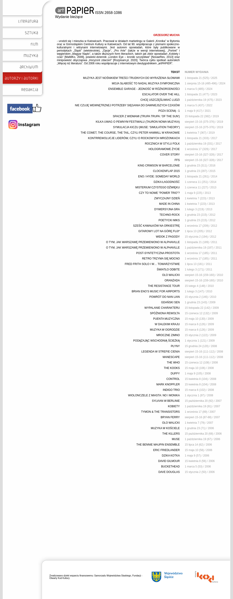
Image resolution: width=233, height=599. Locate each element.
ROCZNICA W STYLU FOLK (162, 143)
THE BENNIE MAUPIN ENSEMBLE (158, 444)
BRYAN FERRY (170, 417)
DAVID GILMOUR (169, 461)
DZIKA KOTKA (171, 455)
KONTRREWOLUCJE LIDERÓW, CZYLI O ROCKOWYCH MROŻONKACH (134, 138)
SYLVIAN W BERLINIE (166, 400)
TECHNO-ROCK (170, 214)
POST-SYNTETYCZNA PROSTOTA (158, 253)
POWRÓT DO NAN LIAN (164, 296)
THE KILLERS (171, 433)
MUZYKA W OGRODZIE (165, 329)
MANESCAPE (171, 357)
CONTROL (173, 379)
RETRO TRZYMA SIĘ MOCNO (161, 258)
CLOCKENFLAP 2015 (166, 171)
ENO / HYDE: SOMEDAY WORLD (159, 176)
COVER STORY (170, 154)
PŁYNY (175, 346)
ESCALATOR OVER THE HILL (161, 94)
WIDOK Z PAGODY (168, 236)
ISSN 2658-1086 (88, 13)
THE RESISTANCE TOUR (164, 286)
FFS (177, 160)
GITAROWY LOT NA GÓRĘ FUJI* (159, 231)
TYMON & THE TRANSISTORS (160, 411)
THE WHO (173, 362)
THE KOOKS (172, 368)
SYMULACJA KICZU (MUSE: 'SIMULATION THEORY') (146, 127)
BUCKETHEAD (170, 466)
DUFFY (175, 373)
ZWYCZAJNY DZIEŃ (167, 198)
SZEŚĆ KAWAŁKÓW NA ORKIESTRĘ (156, 225)
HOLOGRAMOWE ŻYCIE (164, 149)
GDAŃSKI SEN (170, 302)
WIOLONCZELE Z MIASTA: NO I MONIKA (154, 395)
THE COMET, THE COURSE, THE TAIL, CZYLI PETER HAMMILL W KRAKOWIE (130, 132)
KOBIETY (174, 406)
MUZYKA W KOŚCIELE (165, 428)
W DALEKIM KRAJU (167, 324)
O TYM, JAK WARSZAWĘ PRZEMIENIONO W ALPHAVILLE (143, 242)
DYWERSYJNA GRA (167, 209)
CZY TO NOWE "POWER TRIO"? (159, 192)
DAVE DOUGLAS (169, 472)
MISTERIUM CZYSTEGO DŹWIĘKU (157, 187)
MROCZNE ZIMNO (168, 335)
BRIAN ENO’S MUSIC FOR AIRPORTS (156, 291)
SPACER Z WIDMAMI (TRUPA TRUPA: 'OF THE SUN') (146, 116)
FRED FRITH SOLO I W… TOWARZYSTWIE (152, 264)
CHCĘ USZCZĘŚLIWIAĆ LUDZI (160, 99)
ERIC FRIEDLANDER (166, 450)
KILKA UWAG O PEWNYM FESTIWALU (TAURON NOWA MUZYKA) (138, 121)
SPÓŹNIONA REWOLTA (165, 313)
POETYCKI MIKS (169, 220)
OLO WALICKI (171, 275)
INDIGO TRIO (171, 390)
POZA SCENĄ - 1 (169, 110)
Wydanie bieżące (69, 17)
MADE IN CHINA (169, 203)
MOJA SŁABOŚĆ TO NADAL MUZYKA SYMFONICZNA (146, 83)
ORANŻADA (172, 280)
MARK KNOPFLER (168, 384)
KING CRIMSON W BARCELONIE (159, 165)
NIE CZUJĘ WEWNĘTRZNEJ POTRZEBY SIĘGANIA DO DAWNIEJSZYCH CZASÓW (127, 105)
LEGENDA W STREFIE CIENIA (160, 351)
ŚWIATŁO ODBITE (168, 269)
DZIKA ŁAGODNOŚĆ (167, 182)
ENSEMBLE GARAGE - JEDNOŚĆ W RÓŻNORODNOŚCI (144, 89)
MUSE (176, 439)
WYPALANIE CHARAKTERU (162, 307)
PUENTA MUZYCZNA (166, 318)
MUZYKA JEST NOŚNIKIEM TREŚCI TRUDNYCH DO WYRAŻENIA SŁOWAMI (131, 78)
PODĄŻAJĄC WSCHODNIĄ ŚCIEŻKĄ (156, 340)
